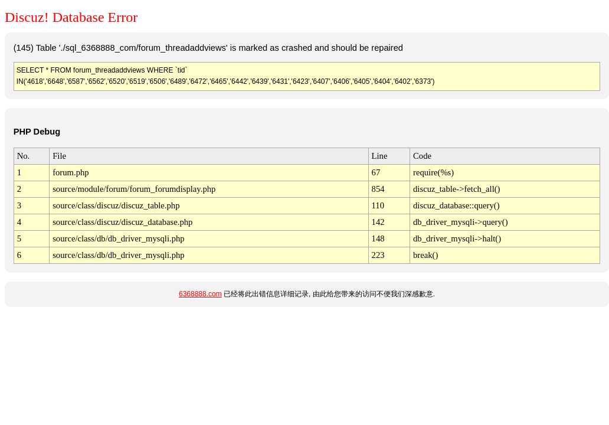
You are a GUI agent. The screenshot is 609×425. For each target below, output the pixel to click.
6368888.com (200, 294)
